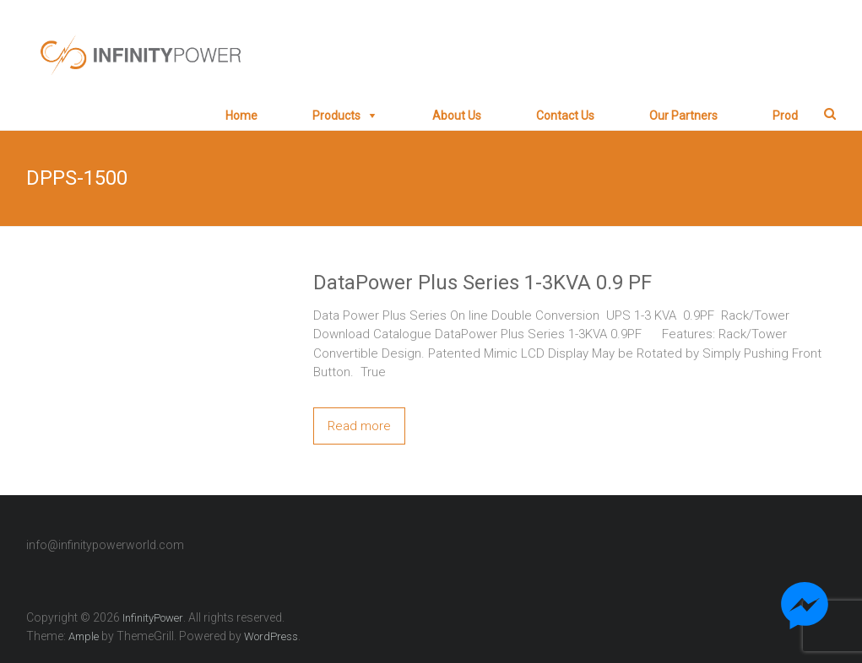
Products (336, 115)
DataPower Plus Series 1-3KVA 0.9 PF (482, 282)
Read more (359, 426)
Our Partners (683, 115)
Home (241, 115)
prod (785, 115)
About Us (456, 115)
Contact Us (565, 115)
